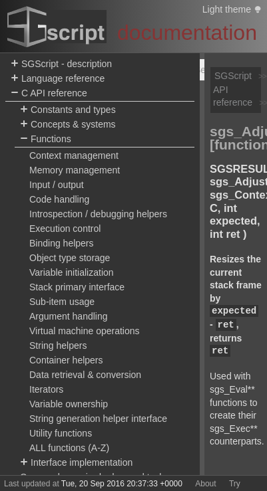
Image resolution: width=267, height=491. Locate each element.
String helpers (58, 345)
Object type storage (69, 257)
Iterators (46, 389)
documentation (187, 33)
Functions (45, 139)
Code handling (59, 199)
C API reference (49, 93)
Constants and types (68, 110)
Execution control (65, 228)
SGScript (233, 75)
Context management (74, 155)
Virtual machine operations (84, 331)
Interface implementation (76, 462)
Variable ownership (68, 404)
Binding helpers (61, 243)
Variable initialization (71, 272)
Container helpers (66, 360)
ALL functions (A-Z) (69, 447)
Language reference (58, 78)
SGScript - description (61, 64)
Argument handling (68, 316)
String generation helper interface (98, 418)
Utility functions (60, 433)
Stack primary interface (77, 287)
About (205, 483)
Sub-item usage (62, 301)
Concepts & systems (68, 124)
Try (234, 483)
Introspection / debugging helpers (98, 214)
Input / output (56, 184)
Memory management (74, 170)
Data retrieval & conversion (85, 374)
